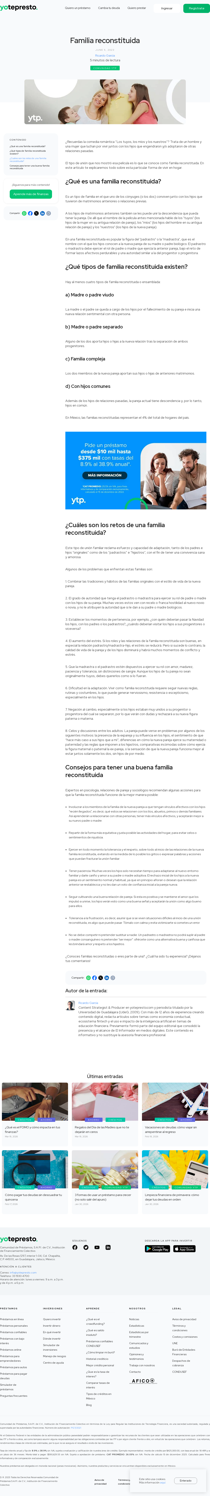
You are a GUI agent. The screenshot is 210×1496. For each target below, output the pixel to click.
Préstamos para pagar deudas (13, 1376)
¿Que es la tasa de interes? (97, 1374)
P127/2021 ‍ (76, 1427)
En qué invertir (52, 1332)
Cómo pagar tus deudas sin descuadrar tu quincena (33, 1197)
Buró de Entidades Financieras (183, 1352)
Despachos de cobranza (181, 1363)
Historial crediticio (97, 1359)
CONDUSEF (179, 1372)
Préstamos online (10, 1349)
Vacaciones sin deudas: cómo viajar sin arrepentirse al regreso (171, 1129)
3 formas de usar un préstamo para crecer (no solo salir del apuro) (103, 1197)
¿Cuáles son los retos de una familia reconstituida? (28, 159)
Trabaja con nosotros (142, 1365)
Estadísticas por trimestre (139, 1334)
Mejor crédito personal (100, 1365)
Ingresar (166, 8)
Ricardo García (105, 56)
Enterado (186, 1480)
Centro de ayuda (53, 1362)
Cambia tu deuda (109, 8)
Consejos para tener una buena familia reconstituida (30, 167)
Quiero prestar (136, 8)
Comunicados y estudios (138, 1346)
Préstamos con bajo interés (12, 1341)
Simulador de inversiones (51, 1347)
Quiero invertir (52, 1319)
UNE (175, 1343)
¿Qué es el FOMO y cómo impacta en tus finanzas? (32, 1129)
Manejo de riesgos (54, 1356)
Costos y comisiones (184, 1336)
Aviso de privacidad (184, 1319)
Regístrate (196, 8)
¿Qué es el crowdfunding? (95, 1322)
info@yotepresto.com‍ (23, 1272)
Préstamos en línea (12, 1319)
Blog (89, 1405)
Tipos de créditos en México (98, 1396)
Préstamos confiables (13, 1332)
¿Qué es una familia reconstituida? (27, 146)
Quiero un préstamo (78, 8)
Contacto (135, 1372)
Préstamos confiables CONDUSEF (99, 1344)
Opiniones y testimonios (136, 1357)
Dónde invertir (52, 1338)
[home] (19, 6)
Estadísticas (136, 1325)
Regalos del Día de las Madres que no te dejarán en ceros (102, 1129)
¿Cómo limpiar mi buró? (100, 1352)
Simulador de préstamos (8, 1387)
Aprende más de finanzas (31, 194)
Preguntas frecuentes (13, 1396)
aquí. (163, 1482)
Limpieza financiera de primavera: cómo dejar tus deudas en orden (172, 1197)
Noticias (134, 1319)
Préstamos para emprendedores (10, 1358)
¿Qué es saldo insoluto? (95, 1333)
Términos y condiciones (179, 1328)
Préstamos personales (14, 1325)
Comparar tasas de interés (98, 1385)
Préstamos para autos (13, 1367)
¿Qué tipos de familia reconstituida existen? (28, 152)
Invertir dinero (51, 1325)
